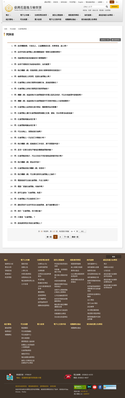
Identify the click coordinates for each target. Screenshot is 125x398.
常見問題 (72, 2)
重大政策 (38, 19)
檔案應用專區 (73, 15)
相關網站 (8, 335)
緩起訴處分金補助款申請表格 (110, 275)
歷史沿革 (8, 267)
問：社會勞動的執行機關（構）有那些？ (30, 168)
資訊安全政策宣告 (21, 386)
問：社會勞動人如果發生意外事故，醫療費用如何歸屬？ (36, 107)
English (80, 2)
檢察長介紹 (9, 264)
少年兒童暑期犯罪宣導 (44, 287)
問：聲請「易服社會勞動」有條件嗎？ (29, 186)
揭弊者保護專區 (43, 305)
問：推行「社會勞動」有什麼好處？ (28, 211)
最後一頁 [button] (75, 237)
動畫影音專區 (43, 283)
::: (4, 2)
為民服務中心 (92, 264)
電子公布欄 (24, 15)
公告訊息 (107, 270)
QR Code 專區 (92, 303)
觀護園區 (24, 328)
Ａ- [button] (107, 2)
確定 (82, 231)
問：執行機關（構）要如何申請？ (27, 162)
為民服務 (87, 15)
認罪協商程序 (43, 302)
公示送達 (24, 284)
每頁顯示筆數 (64, 231)
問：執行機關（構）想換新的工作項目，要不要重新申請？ (37, 143)
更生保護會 (25, 338)
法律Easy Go (42, 264)
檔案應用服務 (76, 264)
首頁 (5, 29)
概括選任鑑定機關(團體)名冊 (61, 305)
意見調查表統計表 (94, 274)
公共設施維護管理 (61, 295)
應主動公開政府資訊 (61, 276)
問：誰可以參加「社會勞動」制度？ (28, 192)
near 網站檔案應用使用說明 (77, 275)
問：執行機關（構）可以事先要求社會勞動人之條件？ (35, 174)
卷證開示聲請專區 (94, 313)
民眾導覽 (8, 277)
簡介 (7, 15)
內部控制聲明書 (60, 281)
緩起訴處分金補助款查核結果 (110, 286)
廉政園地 (41, 292)
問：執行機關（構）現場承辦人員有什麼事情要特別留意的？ (38, 70)
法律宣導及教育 (41, 15)
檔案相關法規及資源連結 (77, 281)
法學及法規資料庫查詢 (44, 275)
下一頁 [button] (66, 237)
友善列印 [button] (116, 40)
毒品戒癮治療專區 (28, 357)
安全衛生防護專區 (61, 317)
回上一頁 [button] (106, 40)
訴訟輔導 (90, 307)
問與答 (10, 34)
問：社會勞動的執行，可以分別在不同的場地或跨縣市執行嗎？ (38, 156)
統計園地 (9, 19)
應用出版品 (75, 270)
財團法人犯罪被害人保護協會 (28, 346)
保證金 (85, 10)
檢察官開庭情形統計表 (94, 282)
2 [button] (60, 237)
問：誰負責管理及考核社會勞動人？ (28, 223)
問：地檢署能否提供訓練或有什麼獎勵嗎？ (31, 58)
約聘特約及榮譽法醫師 (94, 295)
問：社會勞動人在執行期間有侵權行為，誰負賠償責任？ (36, 82)
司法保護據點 (26, 331)
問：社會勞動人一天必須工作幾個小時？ (30, 137)
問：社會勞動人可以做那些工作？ (27, 198)
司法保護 (23, 19)
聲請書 (101, 10)
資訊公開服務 (57, 15)
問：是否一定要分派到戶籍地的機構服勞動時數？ (33, 149)
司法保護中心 (26, 335)
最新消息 (24, 264)
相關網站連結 (70, 19)
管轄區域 (8, 270)
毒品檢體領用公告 (28, 281)
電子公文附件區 (55, 19)
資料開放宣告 (44, 386)
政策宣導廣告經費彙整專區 (61, 300)
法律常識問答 (43, 267)
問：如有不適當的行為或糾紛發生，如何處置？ (32, 64)
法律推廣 (41, 270)
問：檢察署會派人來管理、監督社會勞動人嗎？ (32, 76)
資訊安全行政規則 (61, 310)
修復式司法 (25, 354)
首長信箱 (64, 2)
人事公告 (24, 270)
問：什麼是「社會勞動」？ (24, 217)
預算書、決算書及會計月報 (61, 270)
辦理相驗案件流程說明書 (94, 318)
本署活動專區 (26, 274)
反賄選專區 (42, 295)
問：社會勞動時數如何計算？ (25, 119)
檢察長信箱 (91, 270)
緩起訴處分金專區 (106, 15)
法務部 (100, 2)
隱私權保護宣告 (33, 386)
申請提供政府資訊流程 (61, 265)
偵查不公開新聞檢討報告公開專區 (61, 291)
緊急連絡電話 (90, 2)
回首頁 (55, 2)
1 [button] (55, 237)
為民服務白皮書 (93, 267)
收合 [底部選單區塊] (113, 256)
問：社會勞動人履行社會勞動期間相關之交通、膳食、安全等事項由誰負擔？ (44, 113)
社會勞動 (107, 10)
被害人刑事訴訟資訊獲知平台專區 (28, 361)
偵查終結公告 (26, 277)
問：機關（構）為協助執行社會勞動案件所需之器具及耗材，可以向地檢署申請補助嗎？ (48, 94)
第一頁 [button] (49, 237)
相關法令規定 (109, 267)
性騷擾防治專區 (60, 313)
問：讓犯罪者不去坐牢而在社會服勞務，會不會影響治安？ (37, 205)
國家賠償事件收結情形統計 (61, 285)
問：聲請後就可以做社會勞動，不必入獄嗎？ (31, 180)
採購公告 (24, 267)
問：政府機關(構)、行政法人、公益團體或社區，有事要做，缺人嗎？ (41, 46)
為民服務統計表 (93, 277)
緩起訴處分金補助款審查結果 (110, 281)
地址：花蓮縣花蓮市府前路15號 (28, 378)
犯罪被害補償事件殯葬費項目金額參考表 (94, 288)
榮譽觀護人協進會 (28, 341)
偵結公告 (95, 10)
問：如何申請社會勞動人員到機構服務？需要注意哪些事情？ (38, 52)
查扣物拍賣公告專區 (89, 19)
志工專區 (90, 300)
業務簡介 (8, 274)
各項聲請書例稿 (93, 310)
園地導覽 (8, 328)
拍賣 (89, 10)
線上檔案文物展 (76, 267)
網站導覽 (47, 2)
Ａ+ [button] (117, 2)
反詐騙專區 (42, 299)
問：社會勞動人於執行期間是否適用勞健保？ (31, 88)
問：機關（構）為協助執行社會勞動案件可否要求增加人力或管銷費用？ (42, 101)
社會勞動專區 (22, 29)
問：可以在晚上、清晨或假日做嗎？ (28, 131)
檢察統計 (8, 331)
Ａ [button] (112, 2)
